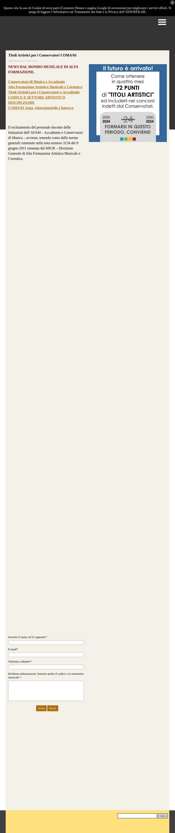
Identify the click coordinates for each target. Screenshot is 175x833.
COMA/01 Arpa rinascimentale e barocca (40, 108)
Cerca (162, 816)
